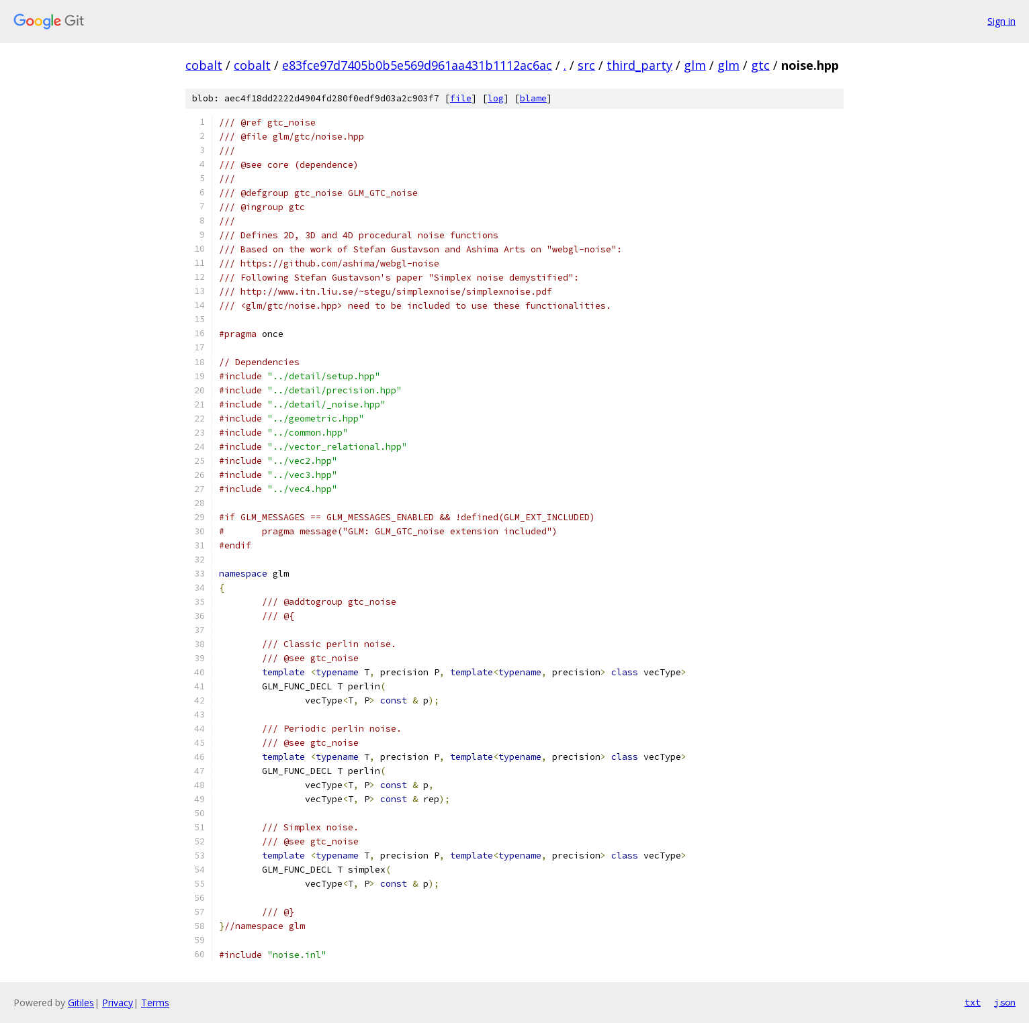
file (461, 98)
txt (973, 1002)
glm (695, 65)
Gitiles (81, 1002)
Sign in (1001, 21)
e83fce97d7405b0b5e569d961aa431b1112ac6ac (417, 65)
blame (533, 98)
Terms (155, 1002)
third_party (639, 65)
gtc (760, 65)
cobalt (203, 65)
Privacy (117, 1002)
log (496, 98)
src (586, 65)
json (1005, 1002)
